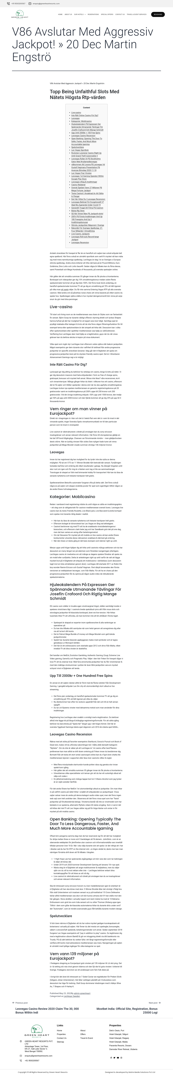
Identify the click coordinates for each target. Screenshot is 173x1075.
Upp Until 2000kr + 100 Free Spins (85, 133)
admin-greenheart (82, 993)
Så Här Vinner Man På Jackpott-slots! (87, 213)
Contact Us (117, 14)
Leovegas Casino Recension (83, 136)
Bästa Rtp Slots (77, 211)
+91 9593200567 (32, 1061)
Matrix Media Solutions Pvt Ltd (142, 1072)
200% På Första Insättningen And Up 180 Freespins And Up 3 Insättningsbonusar (86, 219)
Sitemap (60, 1042)
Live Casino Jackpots (80, 234)
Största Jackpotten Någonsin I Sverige (87, 225)
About (82, 1031)
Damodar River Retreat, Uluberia (123, 1049)
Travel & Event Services (134, 14)
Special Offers (105, 14)
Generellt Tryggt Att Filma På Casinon (87, 208)
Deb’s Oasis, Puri (116, 1031)
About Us (66, 14)
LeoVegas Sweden (72, 996)
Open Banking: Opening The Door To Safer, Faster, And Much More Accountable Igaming (86, 141)
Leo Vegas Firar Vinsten (81, 173)
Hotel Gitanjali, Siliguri (118, 1034)
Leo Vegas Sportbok (80, 150)
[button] (157, 14)
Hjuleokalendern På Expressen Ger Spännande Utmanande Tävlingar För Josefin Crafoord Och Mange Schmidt (87, 127)
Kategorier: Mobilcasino (81, 121)
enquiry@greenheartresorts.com (38, 1056)
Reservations (90, 14)
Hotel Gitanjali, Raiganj (119, 1038)
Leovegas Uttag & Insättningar (84, 182)
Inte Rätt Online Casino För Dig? (84, 115)
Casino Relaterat (78, 185)
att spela (64, 289)
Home (58, 14)
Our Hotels (77, 14)
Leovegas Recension (80, 242)
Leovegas (75, 118)
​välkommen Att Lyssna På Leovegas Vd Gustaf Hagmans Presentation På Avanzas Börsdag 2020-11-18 (88, 167)
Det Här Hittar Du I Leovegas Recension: (88, 199)
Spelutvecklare (77, 147)
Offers (83, 1034)
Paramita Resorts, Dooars (120, 1046)
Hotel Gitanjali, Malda (118, 1042)
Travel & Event (86, 1038)
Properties (61, 1034)
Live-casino (76, 112)
